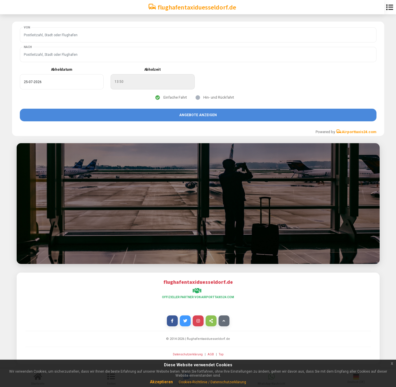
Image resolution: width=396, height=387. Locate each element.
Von (27, 27)
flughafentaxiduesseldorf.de (192, 6)
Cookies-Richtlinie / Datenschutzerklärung (212, 382)
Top (221, 354)
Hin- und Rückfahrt (218, 97)
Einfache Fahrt (175, 97)
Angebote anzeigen (198, 115)
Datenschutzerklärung (188, 354)
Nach (28, 47)
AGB (211, 354)
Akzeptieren (161, 382)
